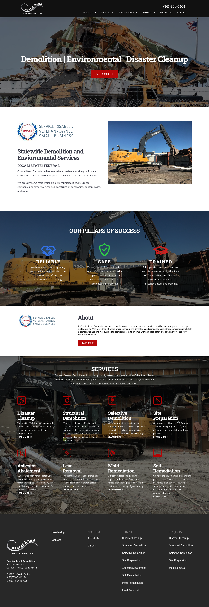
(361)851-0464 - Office (18, 574)
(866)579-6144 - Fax (17, 577)
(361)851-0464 (174, 6)
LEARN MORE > (25, 437)
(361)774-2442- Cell (17, 580)
